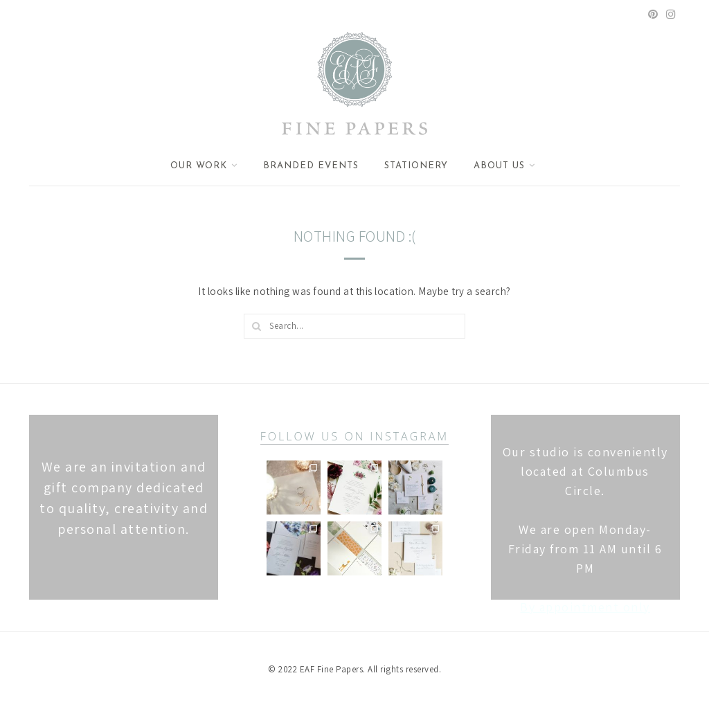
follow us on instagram (354, 436)
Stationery (416, 165)
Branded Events (311, 165)
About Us (499, 165)
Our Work (198, 165)
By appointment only (585, 607)
